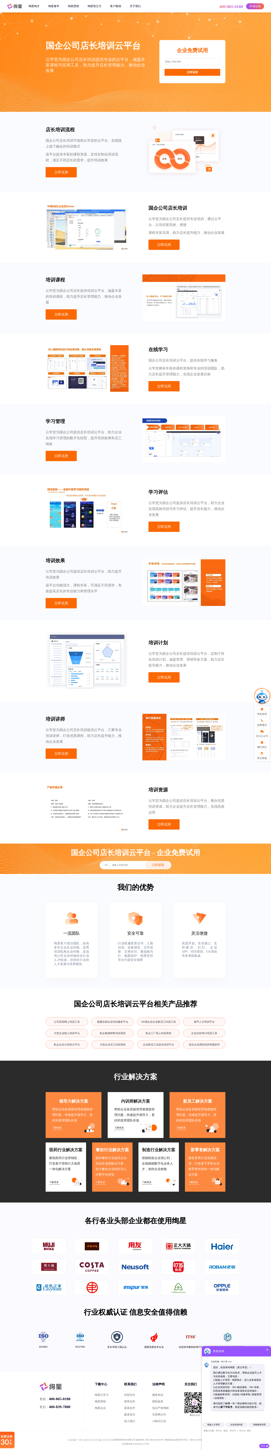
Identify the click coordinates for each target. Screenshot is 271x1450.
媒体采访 (129, 1414)
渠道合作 (129, 1408)
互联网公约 (159, 1414)
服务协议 (157, 1394)
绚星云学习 (102, 1394)
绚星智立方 (94, 6)
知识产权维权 (160, 1408)
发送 (263, 1446)
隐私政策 (157, 1401)
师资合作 (129, 1401)
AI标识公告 (159, 1421)
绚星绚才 (34, 6)
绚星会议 (100, 1408)
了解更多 (57, 1127)
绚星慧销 (73, 6)
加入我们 (129, 1421)
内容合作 (129, 1394)
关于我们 (135, 6)
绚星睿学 (53, 6)
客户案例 (115, 6)
